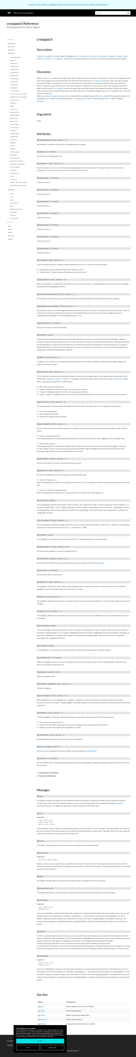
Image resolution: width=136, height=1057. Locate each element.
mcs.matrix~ (83, 56)
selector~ (11, 239)
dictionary (14, 203)
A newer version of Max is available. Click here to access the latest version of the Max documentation (68, 5)
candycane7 (14, 82)
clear (12, 200)
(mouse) (13, 215)
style (12, 176)
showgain (13, 170)
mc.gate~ (111, 56)
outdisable (14, 218)
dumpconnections (16, 209)
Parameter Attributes (18, 185)
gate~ (10, 226)
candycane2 (14, 66)
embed (12, 106)
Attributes (11, 53)
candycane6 (14, 79)
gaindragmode (15, 115)
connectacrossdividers (18, 94)
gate (125, 56)
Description (11, 43)
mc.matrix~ (93, 56)
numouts (13, 149)
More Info (52, 1048)
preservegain (15, 167)
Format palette (91, 751)
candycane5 (14, 75)
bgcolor (13, 60)
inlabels (13, 130)
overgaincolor (15, 158)
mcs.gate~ (119, 56)
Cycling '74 (75, 1051)
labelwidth (14, 137)
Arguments (11, 50)
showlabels (14, 173)
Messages (11, 190)
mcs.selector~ (58, 59)
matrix (10, 229)
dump (11, 206)
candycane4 (14, 72)
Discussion (11, 47)
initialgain (14, 127)
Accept (40, 1041)
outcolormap (14, 152)
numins (12, 146)
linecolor (13, 140)
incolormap (14, 124)
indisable (13, 212)
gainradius (14, 118)
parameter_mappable (17, 164)
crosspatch (48, 56)
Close (28, 1047)
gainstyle (13, 121)
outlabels (13, 155)
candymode (13, 88)
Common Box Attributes (18, 182)
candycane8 (14, 85)
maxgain (13, 143)
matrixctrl (11, 236)
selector (40, 59)
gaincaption (14, 112)
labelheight (14, 133)
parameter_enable (16, 161)
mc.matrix (66, 96)
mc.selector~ (48, 59)
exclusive (13, 109)
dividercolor (15, 100)
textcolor (13, 179)
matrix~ (10, 232)
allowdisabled (15, 57)
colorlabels (14, 91)
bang (11, 194)
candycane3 (14, 69)
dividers (13, 103)
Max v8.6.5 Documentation (23, 13)
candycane (13, 63)
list (11, 197)
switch (69, 59)
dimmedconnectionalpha (18, 97)
